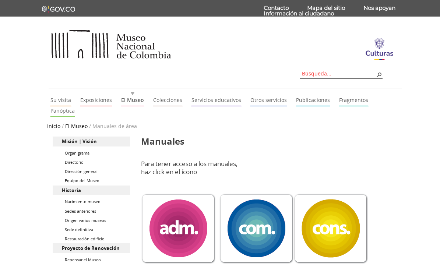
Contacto (276, 7)
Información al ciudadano (299, 13)
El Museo (76, 126)
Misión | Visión (79, 141)
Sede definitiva (79, 229)
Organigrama (77, 153)
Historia (71, 190)
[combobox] (339, 73)
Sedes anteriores (80, 211)
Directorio (74, 162)
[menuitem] (91, 141)
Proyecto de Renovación (91, 248)
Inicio (53, 126)
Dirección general (81, 171)
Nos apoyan (379, 7)
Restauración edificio (85, 238)
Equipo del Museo (82, 180)
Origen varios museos (85, 220)
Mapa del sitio (326, 7)
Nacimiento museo (83, 201)
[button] (379, 74)
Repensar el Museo (83, 259)
